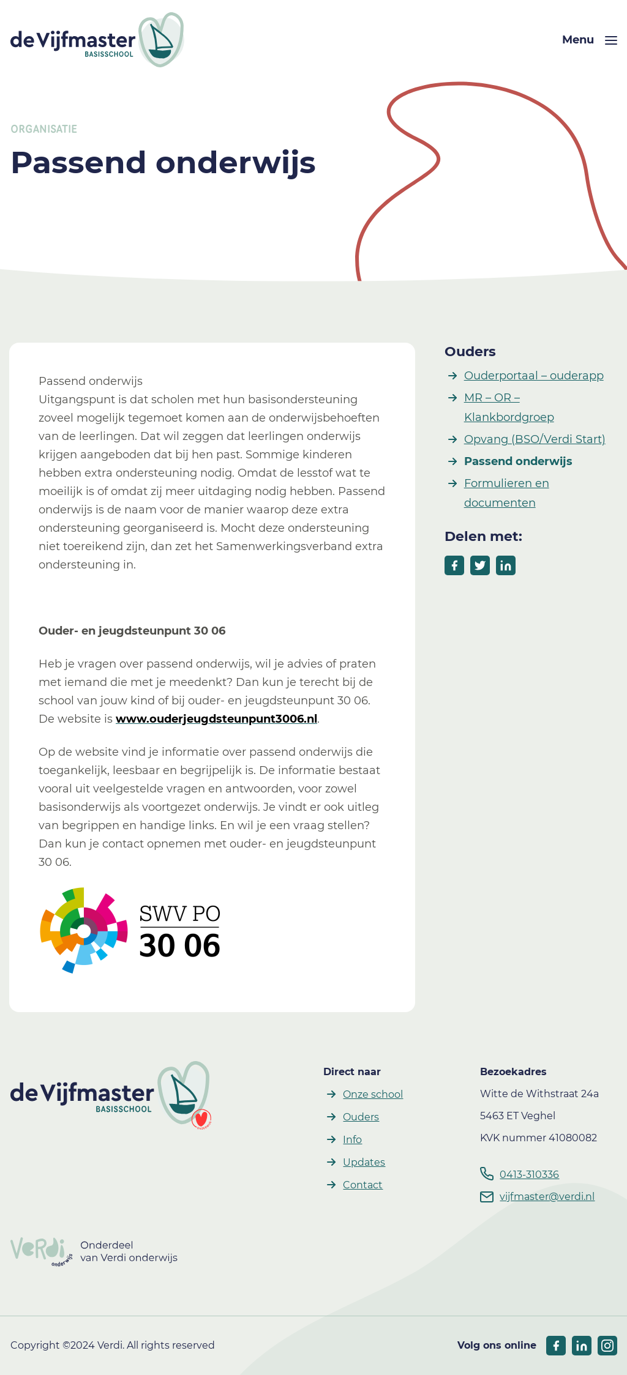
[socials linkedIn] (582, 1346)
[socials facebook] (556, 1346)
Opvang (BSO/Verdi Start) (535, 439)
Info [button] (352, 1140)
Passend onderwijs (518, 461)
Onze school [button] (373, 1094)
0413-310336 (529, 1174)
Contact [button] (363, 1185)
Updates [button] (364, 1162)
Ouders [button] (361, 1117)
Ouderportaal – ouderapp (534, 375)
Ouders (470, 351)
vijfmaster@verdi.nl (547, 1196)
